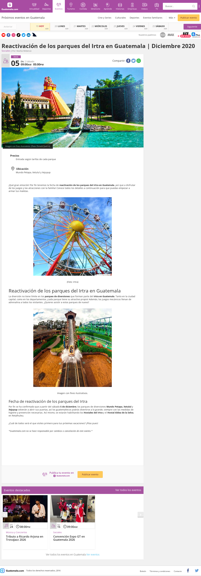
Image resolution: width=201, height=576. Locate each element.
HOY (40, 26)
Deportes (134, 17)
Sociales (6, 50)
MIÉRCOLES (99, 26)
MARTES (80, 26)
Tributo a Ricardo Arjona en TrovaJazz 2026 (24, 538)
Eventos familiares (152, 17)
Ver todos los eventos (128, 490)
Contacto (178, 571)
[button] (192, 26)
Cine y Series (104, 17)
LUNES (60, 26)
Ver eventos (92, 554)
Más (171, 17)
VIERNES (139, 26)
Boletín (143, 571)
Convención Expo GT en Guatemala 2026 (69, 538)
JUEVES (119, 26)
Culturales (120, 17)
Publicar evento (188, 17)
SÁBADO (158, 26)
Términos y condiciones (160, 571)
